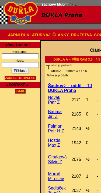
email (20, 91)
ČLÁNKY (61, 35)
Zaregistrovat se (20, 78)
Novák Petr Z (54, 100)
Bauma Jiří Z (55, 114)
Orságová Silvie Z (57, 159)
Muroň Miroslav (56, 176)
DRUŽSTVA (81, 35)
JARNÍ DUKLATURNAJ (29, 35)
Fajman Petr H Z (56, 128)
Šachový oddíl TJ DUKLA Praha (70, 88)
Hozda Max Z (54, 142)
